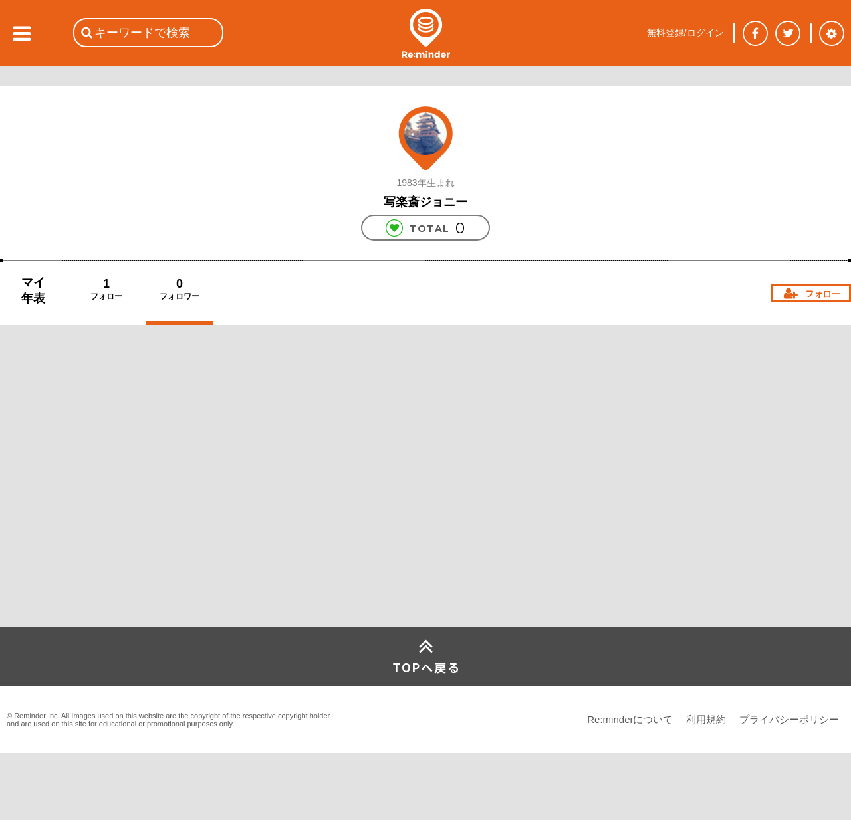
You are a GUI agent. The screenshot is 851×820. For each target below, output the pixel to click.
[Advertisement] (99, 528)
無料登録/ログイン (685, 32)
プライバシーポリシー (789, 719)
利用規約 (706, 719)
